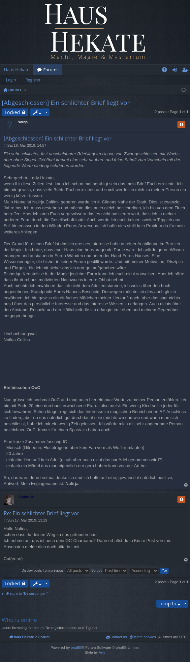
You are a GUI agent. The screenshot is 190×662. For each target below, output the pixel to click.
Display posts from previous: (55, 570)
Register (32, 80)
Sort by (109, 570)
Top (186, 485)
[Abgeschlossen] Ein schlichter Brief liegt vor (66, 102)
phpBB (76, 647)
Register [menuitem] (186, 71)
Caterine (26, 497)
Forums (50, 70)
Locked (12, 112)
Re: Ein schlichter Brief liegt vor (41, 513)
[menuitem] (142, 637)
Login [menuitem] (176, 71)
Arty (102, 652)
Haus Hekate (16, 70)
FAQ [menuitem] (167, 71)
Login (11, 80)
